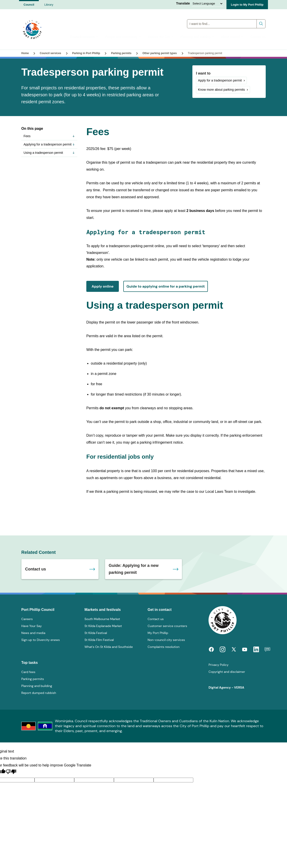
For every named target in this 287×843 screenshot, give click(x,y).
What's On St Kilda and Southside (109, 647)
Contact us (257, 37)
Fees (49, 136)
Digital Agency (220, 687)
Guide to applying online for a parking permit (165, 286)
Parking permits (121, 53)
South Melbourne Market (102, 619)
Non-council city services (166, 640)
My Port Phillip (158, 633)
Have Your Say (31, 626)
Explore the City (161, 37)
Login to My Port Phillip (247, 4)
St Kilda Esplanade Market (103, 626)
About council (232, 37)
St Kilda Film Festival (99, 640)
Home (25, 53)
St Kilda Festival (96, 633)
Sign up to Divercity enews (40, 640)
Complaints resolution (163, 647)
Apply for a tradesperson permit (220, 80)
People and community (123, 37)
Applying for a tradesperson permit (49, 144)
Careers (27, 619)
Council (29, 4)
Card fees (28, 672)
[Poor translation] (11, 772)
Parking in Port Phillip (86, 53)
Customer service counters (167, 626)
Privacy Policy (218, 665)
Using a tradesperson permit (49, 152)
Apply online (103, 286)
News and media (33, 633)
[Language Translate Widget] (207, 3)
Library (48, 4)
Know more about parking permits (221, 89)
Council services (84, 37)
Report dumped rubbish (38, 693)
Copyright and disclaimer (227, 672)
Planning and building (197, 37)
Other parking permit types (159, 53)
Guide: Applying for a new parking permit (134, 569)
